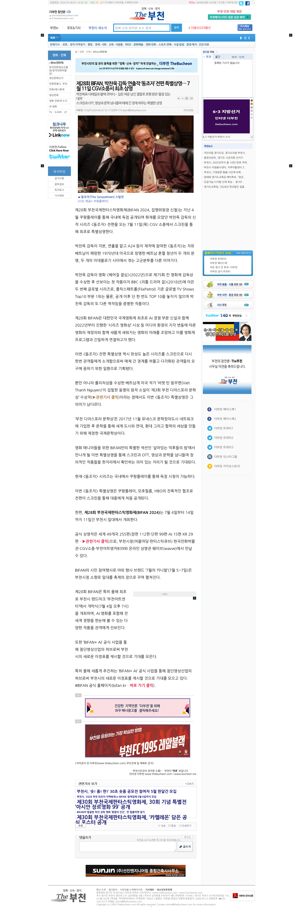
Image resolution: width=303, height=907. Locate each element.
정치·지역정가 (77, 44)
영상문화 (54, 95)
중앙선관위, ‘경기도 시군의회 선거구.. (224, 158)
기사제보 (108, 2)
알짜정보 (59, 184)
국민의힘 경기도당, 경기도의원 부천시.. (225, 153)
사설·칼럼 (179, 44)
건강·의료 (204, 44)
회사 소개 (101, 890)
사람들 (119, 44)
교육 (111, 44)
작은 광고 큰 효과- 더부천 (224, 267)
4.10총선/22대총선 (199, 27)
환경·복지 (191, 44)
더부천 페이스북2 (225, 418)
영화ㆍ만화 (238, 57)
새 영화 (53, 106)
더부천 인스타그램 (225, 456)
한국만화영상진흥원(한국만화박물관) (58, 70)
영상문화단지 (56, 78)
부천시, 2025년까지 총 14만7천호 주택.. (226, 162)
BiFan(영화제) (57, 63)
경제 (97, 44)
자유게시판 (232, 2)
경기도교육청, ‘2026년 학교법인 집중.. (225, 187)
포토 (64, 44)
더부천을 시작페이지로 (126, 2)
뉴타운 (213, 2)
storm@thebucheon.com (134, 110)
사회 (103, 44)
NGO (128, 44)
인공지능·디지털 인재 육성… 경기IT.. (223, 182)
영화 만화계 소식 (58, 101)
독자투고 (59, 190)
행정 (90, 44)
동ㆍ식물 (89, 2)
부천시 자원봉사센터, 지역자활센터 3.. (224, 167)
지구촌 (221, 2)
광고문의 (113, 890)
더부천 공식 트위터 (220, 271)
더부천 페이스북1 (225, 409)
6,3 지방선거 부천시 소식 (216, 137)
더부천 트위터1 (223, 428)
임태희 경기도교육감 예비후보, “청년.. (224, 177)
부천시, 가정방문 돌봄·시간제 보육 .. (223, 172)
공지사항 (59, 178)
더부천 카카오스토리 (227, 466)
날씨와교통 (202, 2)
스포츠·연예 (164, 44)
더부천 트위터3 (218, 259)
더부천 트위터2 (223, 437)
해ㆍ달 (99, 2)
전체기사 (54, 44)
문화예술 (138, 44)
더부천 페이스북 (218, 263)
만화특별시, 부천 (58, 84)
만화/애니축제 (56, 89)
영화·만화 (151, 44)
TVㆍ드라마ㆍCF (58, 112)
